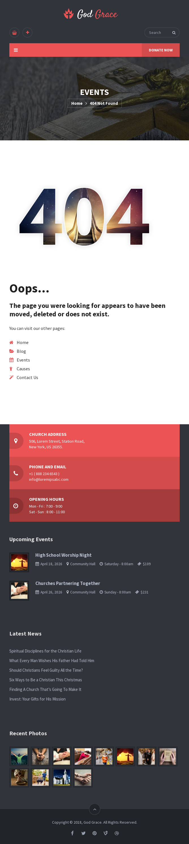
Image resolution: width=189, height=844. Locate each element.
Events (23, 360)
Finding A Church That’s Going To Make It (45, 689)
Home (77, 103)
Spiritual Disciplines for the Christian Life (45, 651)
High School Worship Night (63, 555)
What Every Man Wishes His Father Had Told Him (51, 660)
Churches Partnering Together (67, 583)
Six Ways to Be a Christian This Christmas (45, 679)
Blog (21, 351)
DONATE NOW (161, 50)
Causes (23, 368)
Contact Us (27, 377)
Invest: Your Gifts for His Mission (37, 699)
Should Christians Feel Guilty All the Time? (46, 670)
